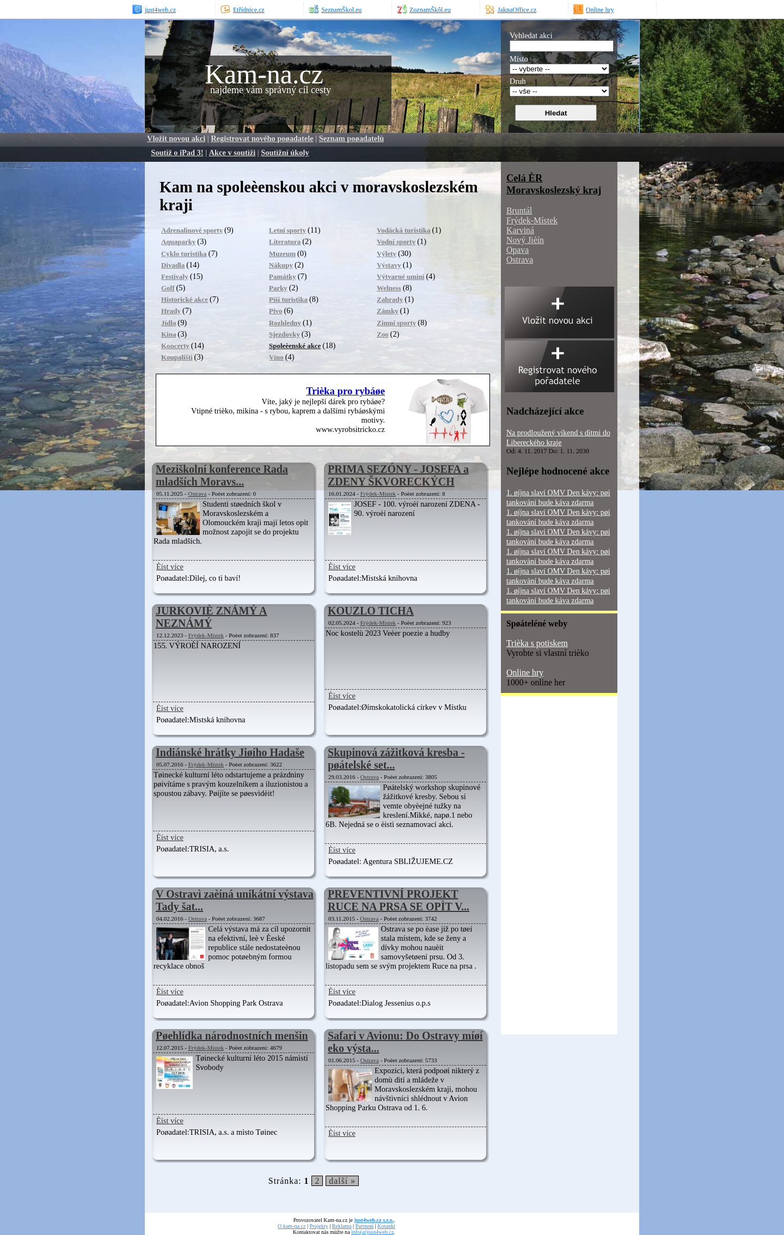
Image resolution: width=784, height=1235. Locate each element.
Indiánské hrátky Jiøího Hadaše (230, 752)
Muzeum (282, 254)
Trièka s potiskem (537, 643)
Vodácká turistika (404, 230)
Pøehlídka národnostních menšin (232, 1036)
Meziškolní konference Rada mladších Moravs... (222, 475)
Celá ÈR (524, 178)
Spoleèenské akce (295, 346)
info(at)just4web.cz (372, 1232)
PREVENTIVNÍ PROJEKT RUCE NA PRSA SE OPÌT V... (398, 900)
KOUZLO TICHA (371, 611)
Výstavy (389, 265)
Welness (389, 288)
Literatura (285, 242)
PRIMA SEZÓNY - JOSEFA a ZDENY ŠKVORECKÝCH (398, 475)
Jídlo (168, 323)
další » (342, 1180)
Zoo (383, 334)
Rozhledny (285, 323)
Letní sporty (287, 230)
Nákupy (281, 265)
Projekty (319, 1226)
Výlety (386, 254)
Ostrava (197, 493)
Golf (167, 288)
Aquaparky (178, 242)
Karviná (520, 230)
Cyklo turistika (184, 254)
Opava (517, 249)
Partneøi (365, 1226)
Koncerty (175, 346)
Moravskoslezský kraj (553, 190)
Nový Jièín (525, 240)
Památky (282, 276)
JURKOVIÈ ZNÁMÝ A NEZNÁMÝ (211, 617)
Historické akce (184, 299)
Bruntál (519, 210)
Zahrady (390, 299)
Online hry (524, 672)
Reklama (342, 1226)
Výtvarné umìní (400, 276)
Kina (168, 334)
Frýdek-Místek (378, 493)
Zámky (388, 311)
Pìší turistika (288, 299)
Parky (278, 288)
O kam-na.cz (291, 1226)
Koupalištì (177, 357)
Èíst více (169, 566)
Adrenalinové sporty (192, 230)
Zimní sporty (396, 323)
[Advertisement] (544, 868)
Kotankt (386, 1226)
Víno (276, 357)
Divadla (173, 265)
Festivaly (174, 276)
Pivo (275, 311)
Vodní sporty (396, 242)
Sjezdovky (284, 334)
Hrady (171, 311)
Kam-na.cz (264, 74)
